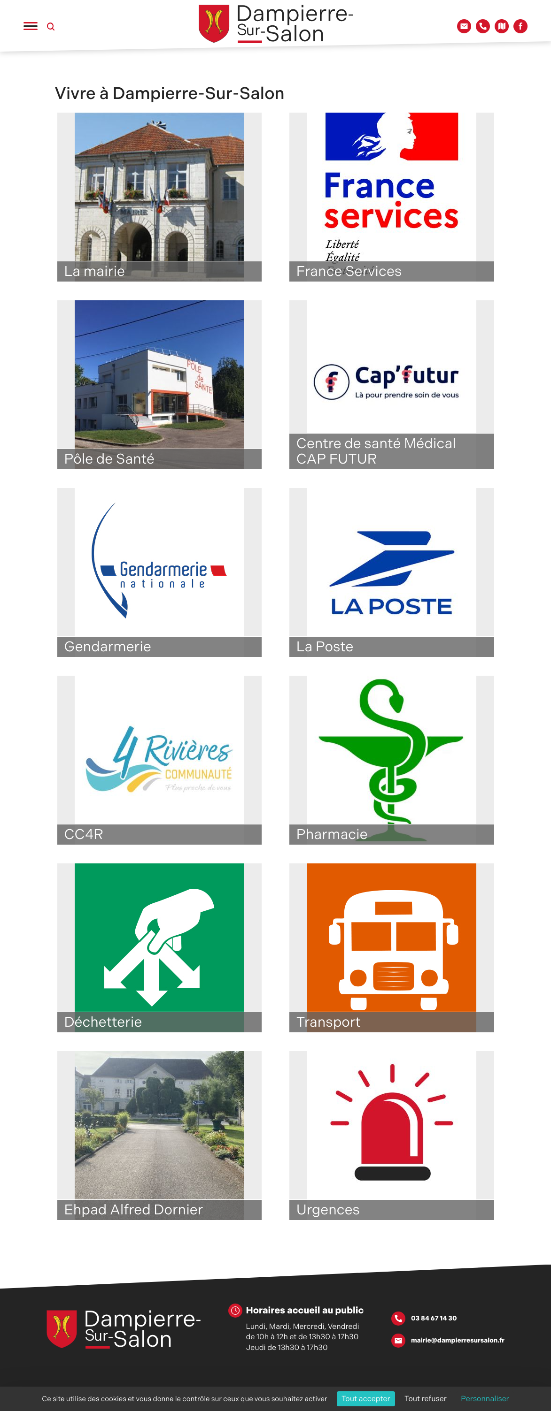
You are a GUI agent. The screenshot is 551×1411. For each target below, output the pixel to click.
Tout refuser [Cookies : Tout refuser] (425, 1398)
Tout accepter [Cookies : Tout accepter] (365, 1398)
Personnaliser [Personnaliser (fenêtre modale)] (485, 1398)
